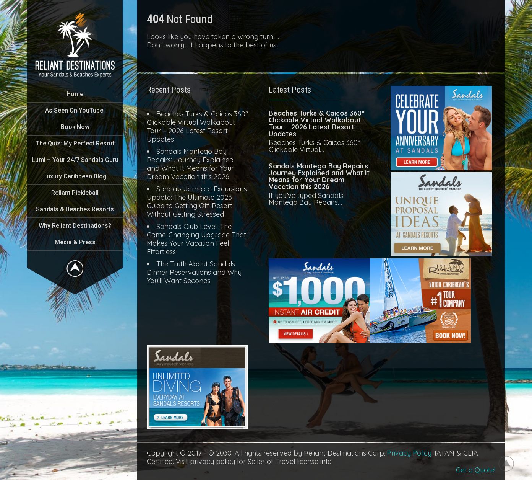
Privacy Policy (409, 453)
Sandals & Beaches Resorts (75, 209)
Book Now (75, 127)
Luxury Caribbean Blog (75, 176)
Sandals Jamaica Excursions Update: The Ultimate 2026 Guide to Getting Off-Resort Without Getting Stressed (197, 201)
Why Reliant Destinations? (75, 225)
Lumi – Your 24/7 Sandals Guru (75, 159)
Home (74, 94)
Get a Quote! (475, 469)
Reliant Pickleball (75, 192)
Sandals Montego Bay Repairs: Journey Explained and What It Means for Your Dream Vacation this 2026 (190, 164)
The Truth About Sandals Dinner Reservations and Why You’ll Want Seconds (194, 272)
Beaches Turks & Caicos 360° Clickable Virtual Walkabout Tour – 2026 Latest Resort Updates (197, 126)
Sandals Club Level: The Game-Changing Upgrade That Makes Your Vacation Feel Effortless (196, 239)
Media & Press (75, 242)
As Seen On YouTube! (75, 110)
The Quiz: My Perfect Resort (75, 143)
